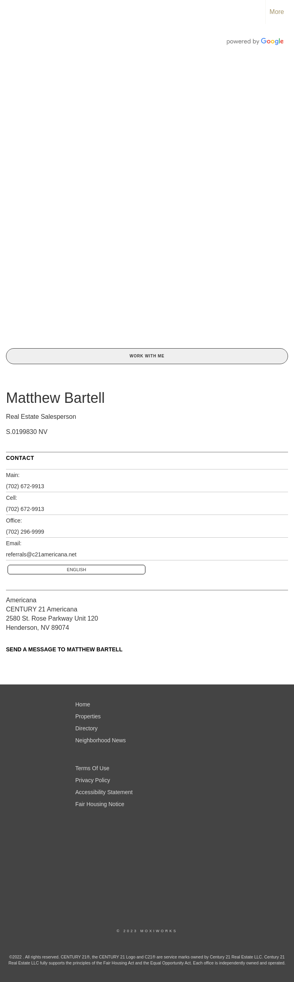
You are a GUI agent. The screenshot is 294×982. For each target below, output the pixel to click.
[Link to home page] (10, 12)
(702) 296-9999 (25, 531)
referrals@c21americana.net (41, 554)
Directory (86, 728)
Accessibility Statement (104, 792)
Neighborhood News (100, 740)
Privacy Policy (92, 780)
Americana (21, 600)
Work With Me (146, 356)
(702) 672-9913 (25, 486)
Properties (88, 716)
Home (82, 704)
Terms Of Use (92, 768)
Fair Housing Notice (99, 804)
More (277, 11)
